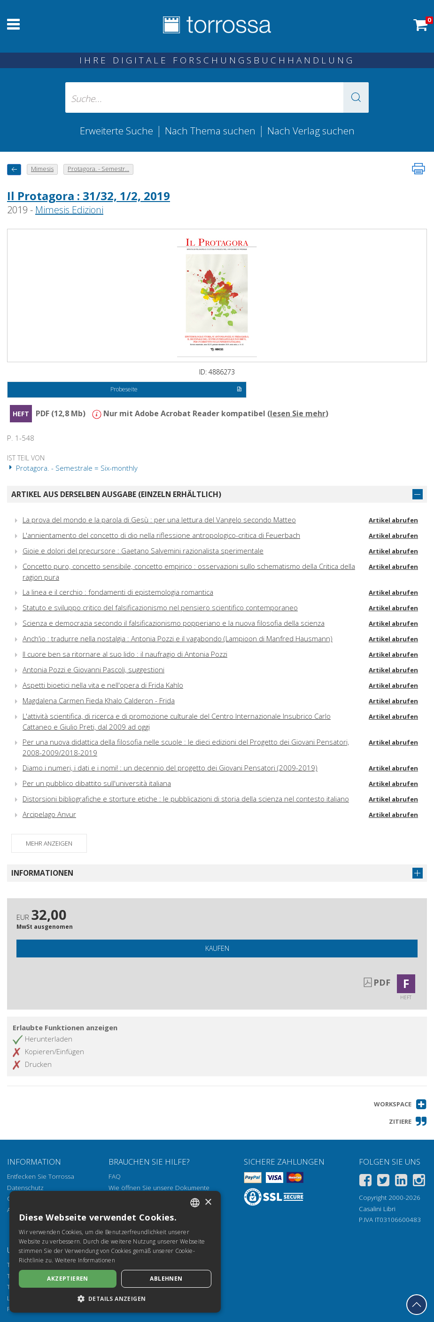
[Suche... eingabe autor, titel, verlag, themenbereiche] (217, 97)
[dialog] (115, 1252)
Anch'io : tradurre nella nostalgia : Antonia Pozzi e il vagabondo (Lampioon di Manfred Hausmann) (178, 638)
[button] (356, 97)
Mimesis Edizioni (69, 209)
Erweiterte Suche (116, 130)
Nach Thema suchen (210, 130)
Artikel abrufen (393, 520)
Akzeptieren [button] (67, 1279)
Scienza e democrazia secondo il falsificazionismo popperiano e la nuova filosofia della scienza (174, 623)
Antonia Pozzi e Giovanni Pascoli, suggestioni (93, 669)
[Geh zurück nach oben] (416, 1304)
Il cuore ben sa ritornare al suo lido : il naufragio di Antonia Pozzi (125, 654)
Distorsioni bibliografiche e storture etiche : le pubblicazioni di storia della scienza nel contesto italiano (186, 798)
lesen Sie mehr (298, 413)
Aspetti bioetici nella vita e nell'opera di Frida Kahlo (103, 685)
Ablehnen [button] (166, 1279)
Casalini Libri (377, 1209)
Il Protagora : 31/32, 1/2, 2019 (88, 195)
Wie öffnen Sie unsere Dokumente (158, 1187)
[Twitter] (383, 1181)
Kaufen (217, 948)
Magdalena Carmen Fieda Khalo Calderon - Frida (99, 700)
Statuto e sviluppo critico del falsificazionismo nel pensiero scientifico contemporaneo (160, 607)
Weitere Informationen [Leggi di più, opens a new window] (85, 1260)
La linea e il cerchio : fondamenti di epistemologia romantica (118, 592)
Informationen (42, 873)
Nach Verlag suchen (311, 130)
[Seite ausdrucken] (418, 168)
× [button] (207, 1202)
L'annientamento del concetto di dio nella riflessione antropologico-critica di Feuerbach (161, 535)
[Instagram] (419, 1181)
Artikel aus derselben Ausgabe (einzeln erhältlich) (116, 494)
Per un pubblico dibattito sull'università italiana (97, 783)
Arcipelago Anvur (49, 814)
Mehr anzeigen (49, 843)
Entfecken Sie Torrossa (40, 1176)
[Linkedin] (401, 1181)
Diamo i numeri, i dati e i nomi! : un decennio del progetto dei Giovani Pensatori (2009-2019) (170, 767)
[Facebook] (365, 1181)
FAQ (114, 1176)
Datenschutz (25, 1187)
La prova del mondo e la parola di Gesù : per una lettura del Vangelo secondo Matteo (159, 519)
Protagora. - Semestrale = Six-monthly (72, 468)
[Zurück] (14, 169)
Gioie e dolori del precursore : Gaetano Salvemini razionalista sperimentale (143, 550)
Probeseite (176, 390)
